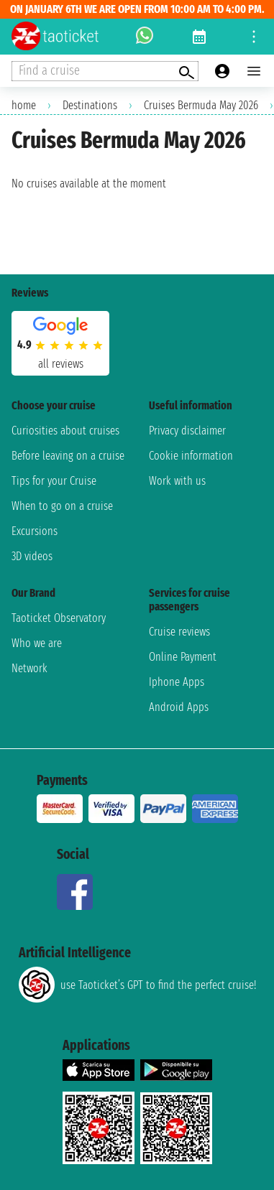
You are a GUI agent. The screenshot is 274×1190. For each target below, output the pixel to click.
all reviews (60, 364)
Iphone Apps (176, 682)
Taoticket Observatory (59, 618)
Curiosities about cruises (65, 430)
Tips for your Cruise (54, 481)
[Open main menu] (253, 71)
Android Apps (179, 707)
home (24, 105)
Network (29, 668)
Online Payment (182, 657)
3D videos (32, 556)
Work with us (177, 481)
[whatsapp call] (144, 37)
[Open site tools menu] (253, 36)
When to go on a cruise (62, 506)
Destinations (90, 105)
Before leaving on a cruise (68, 455)
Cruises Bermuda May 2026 (201, 105)
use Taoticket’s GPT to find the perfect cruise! (137, 985)
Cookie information (191, 455)
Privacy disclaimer (187, 430)
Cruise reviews (179, 631)
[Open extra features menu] (105, 71)
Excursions (35, 531)
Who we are (37, 643)
